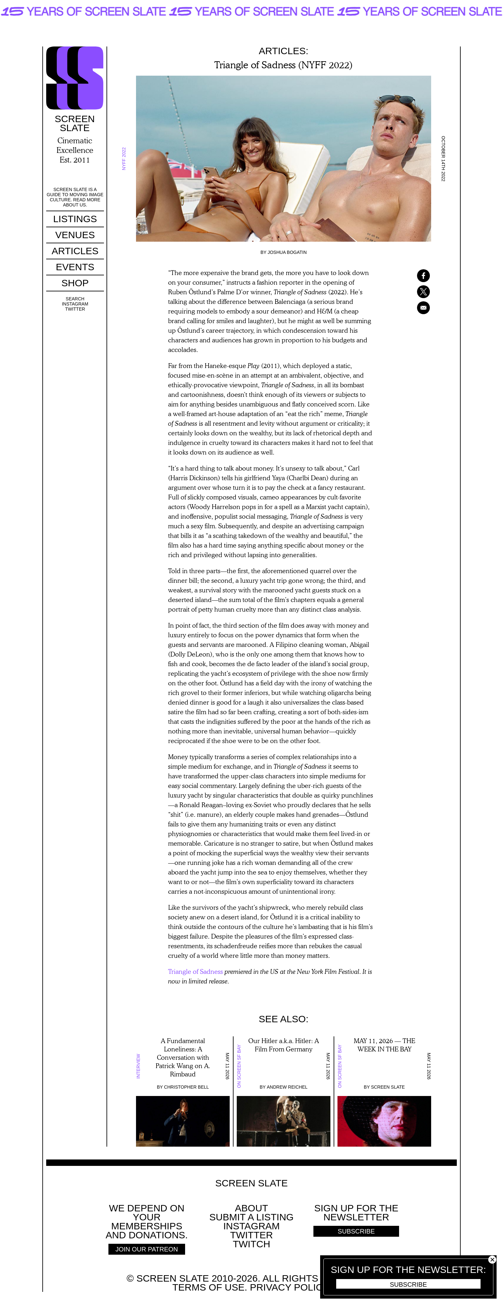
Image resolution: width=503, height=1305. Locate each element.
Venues (74, 235)
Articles (74, 251)
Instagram (75, 303)
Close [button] (492, 1260)
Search (74, 298)
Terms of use (208, 1287)
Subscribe (408, 1284)
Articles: (284, 51)
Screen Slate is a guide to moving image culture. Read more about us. (75, 197)
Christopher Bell (186, 1087)
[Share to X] (415, 291)
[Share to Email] (415, 307)
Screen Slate (388, 1087)
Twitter (75, 309)
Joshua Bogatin (287, 252)
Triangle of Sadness (195, 971)
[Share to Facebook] (415, 275)
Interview (138, 1066)
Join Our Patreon (146, 1249)
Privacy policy (289, 1287)
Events (74, 267)
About (251, 1208)
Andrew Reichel (287, 1087)
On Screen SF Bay (239, 1066)
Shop (74, 283)
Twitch (251, 1244)
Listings (75, 218)
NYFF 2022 (123, 158)
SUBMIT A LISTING (251, 1217)
